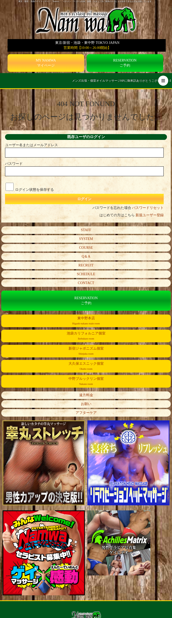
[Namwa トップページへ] (86, 20)
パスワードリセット (148, 208)
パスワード (14, 164)
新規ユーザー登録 (149, 215)
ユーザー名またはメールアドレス (31, 145)
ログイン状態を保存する (34, 190)
